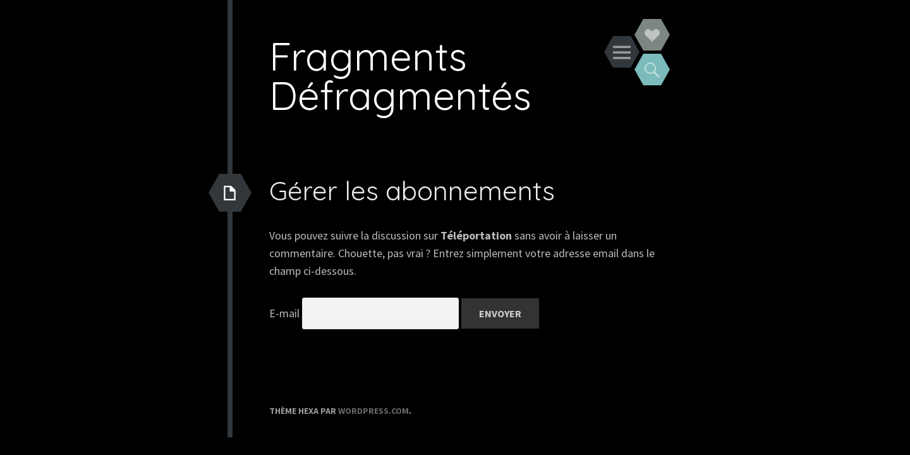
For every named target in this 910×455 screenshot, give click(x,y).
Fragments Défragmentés (400, 75)
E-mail (284, 313)
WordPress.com (373, 410)
